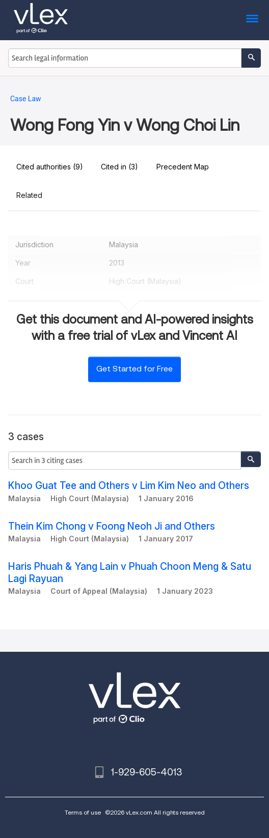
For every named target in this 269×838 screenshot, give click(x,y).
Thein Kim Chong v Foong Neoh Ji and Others (111, 526)
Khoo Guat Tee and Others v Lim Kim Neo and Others (128, 486)
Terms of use (83, 812)
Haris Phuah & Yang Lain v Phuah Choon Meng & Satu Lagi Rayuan (129, 572)
